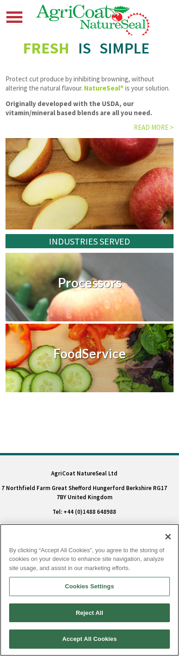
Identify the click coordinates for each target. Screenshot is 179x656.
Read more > (154, 127)
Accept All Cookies (89, 638)
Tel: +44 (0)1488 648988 (84, 512)
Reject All (89, 612)
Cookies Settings (89, 586)
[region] (89, 590)
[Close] (168, 537)
